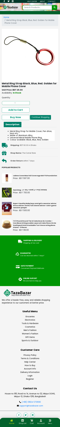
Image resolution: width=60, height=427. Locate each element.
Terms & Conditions (30, 358)
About (42, 1)
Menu (50, 423)
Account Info (30, 368)
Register (30, 379)
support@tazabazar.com (31, 405)
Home (6, 17)
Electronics (30, 320)
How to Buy (30, 365)
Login (30, 375)
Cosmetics (30, 327)
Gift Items (30, 337)
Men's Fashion (30, 330)
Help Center (32, 1)
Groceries (30, 316)
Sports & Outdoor (30, 340)
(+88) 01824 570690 (31, 402)
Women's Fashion (30, 333)
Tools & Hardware (30, 323)
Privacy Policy (30, 355)
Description (12, 124)
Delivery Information (30, 372)
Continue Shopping (40, 117)
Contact (51, 1)
